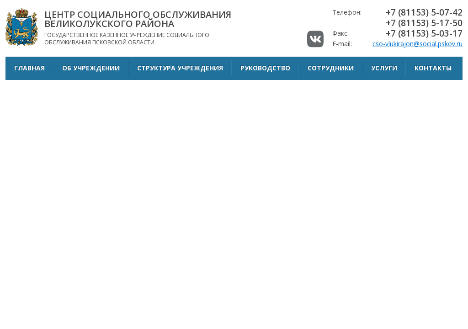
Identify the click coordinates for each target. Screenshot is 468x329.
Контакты (433, 68)
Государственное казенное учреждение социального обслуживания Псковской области (144, 27)
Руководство (265, 68)
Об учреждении (91, 68)
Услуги (384, 68)
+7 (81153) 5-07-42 (424, 12)
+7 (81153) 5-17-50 (424, 23)
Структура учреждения (180, 68)
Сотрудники (331, 68)
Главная (29, 68)
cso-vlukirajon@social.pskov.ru (417, 44)
